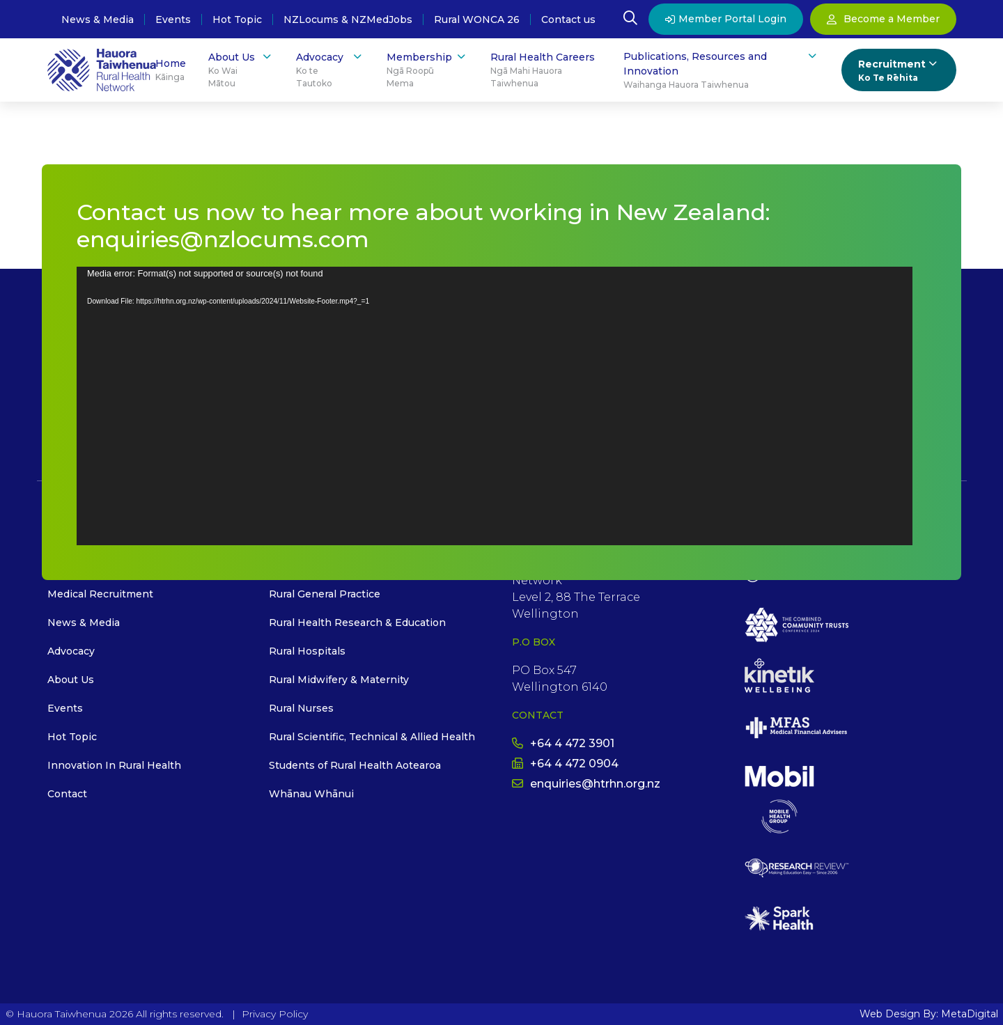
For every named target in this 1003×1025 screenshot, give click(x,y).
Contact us (568, 19)
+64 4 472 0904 (565, 763)
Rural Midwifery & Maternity (339, 679)
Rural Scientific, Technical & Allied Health (372, 736)
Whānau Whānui (311, 794)
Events (173, 19)
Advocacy (330, 70)
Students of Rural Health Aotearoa (355, 765)
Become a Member (883, 19)
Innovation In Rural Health (114, 765)
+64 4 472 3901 (563, 743)
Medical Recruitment (100, 594)
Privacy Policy (275, 1014)
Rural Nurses (301, 708)
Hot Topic (237, 19)
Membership (428, 70)
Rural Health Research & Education (357, 622)
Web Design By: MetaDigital (929, 1014)
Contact (67, 794)
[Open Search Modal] (630, 19)
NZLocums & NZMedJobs (347, 19)
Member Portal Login (725, 19)
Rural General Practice (324, 594)
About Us (241, 70)
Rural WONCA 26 (477, 19)
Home (170, 70)
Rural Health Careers (545, 70)
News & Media (97, 19)
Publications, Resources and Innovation (720, 70)
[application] (494, 406)
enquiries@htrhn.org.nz (586, 783)
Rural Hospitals (307, 651)
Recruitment (899, 70)
